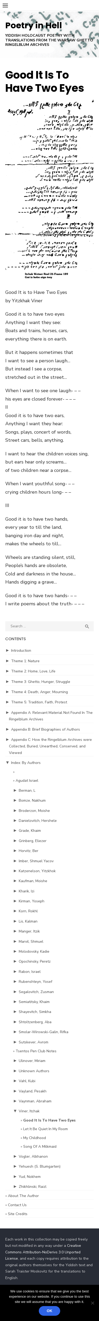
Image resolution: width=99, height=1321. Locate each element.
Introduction (21, 650)
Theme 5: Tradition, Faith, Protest (39, 702)
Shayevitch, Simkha (35, 1011)
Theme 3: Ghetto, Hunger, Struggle (40, 681)
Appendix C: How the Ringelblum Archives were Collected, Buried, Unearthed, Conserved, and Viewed (50, 746)
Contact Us (17, 1205)
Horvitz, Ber (28, 850)
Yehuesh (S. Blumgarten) (39, 1166)
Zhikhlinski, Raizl (32, 1186)
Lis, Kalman (28, 921)
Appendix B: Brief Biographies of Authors (45, 729)
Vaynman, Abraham (35, 1101)
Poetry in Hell (33, 25)
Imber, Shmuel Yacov (36, 861)
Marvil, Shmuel (31, 941)
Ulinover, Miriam (32, 1060)
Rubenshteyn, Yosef (35, 981)
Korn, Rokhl (28, 911)
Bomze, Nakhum (32, 800)
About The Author (23, 1195)
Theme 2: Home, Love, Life (33, 671)
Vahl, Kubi (27, 1081)
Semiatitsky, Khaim (34, 1001)
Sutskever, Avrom (33, 1042)
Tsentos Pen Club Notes (36, 1051)
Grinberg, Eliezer (32, 840)
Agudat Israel (27, 780)
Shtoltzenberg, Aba (35, 1022)
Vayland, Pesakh (32, 1091)
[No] (92, 1303)
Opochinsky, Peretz (35, 961)
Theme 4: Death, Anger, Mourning (39, 691)
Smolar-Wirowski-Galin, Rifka (43, 1031)
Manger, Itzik (29, 931)
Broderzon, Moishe (34, 810)
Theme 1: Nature (25, 661)
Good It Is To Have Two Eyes (49, 1120)
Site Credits (17, 1213)
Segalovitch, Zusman (36, 991)
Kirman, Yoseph (31, 901)
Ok (49, 1311)
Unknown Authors (34, 1071)
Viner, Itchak (29, 1111)
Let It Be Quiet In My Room (45, 1128)
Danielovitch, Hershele (38, 820)
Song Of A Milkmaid (39, 1146)
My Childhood (34, 1137)
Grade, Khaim (30, 830)
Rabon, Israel (30, 971)
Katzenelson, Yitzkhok (37, 871)
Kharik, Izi (26, 891)
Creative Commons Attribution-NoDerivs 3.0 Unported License (43, 1252)
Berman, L (27, 790)
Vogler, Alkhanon (33, 1156)
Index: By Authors (26, 762)
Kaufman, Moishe (33, 880)
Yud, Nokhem (30, 1176)
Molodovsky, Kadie (34, 951)
